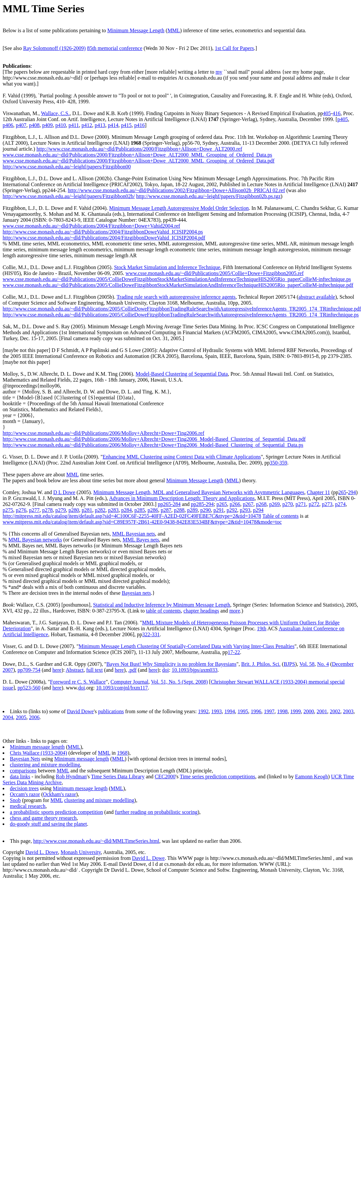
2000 (308, 711)
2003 (348, 711)
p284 (126, 510)
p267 (248, 504)
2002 (335, 711)
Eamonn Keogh (311, 776)
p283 (113, 510)
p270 (287, 504)
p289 (192, 510)
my (218, 72)
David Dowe (80, 711)
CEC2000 (165, 776)
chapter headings (201, 611)
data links (20, 776)
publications (111, 711)
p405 (342, 119)
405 (327, 113)
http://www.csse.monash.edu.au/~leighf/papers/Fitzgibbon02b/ (69, 196)
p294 (258, 510)
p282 (100, 510)
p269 (274, 504)
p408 (34, 125)
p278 (47, 510)
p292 (232, 510)
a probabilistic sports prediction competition (56, 812)
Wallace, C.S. (55, 113)
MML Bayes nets (141, 539)
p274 (340, 504)
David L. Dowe (41, 852)
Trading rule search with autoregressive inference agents (176, 297)
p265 (221, 504)
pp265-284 (169, 504)
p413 (100, 125)
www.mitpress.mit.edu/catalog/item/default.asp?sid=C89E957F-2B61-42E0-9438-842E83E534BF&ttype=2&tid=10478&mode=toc (142, 522)
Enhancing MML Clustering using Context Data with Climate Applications (182, 457)
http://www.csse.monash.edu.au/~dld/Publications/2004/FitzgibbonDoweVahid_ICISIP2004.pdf (104, 237)
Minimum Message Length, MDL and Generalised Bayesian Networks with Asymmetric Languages (198, 492)
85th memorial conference (114, 48)
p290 (205, 510)
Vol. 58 (307, 664)
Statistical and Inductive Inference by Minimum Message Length (161, 605)
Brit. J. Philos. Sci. (261, 664)
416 (337, 113)
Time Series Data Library (117, 776)
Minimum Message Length (135, 30)
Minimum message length (37, 747)
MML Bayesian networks (35, 539)
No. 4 (323, 664)
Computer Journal (129, 682)
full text (94, 670)
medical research (27, 806)
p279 (60, 510)
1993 (216, 711)
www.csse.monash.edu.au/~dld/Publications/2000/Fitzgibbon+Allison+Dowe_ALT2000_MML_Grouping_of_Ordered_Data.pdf (138, 160)
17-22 (234, 652)
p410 (60, 125)
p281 (87, 510)
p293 (245, 510)
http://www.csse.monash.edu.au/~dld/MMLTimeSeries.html (96, 841)
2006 (34, 717)
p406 (8, 125)
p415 (126, 125)
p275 (8, 510)
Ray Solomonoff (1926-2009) (54, 48)
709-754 (31, 670)
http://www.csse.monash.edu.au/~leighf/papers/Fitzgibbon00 (67, 166)
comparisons (23, 770)
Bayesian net (135, 593)
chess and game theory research (43, 818)
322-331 (151, 634)
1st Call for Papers (234, 48)
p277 (34, 510)
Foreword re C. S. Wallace (78, 682)
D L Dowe (64, 492)
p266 (235, 504)
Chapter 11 (318, 492)
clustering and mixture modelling (45, 764)
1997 (269, 711)
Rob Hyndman (71, 776)
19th (261, 628)
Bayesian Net (24, 759)
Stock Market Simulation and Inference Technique (167, 267)
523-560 (31, 687)
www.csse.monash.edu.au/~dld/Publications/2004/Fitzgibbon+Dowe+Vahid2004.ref (91, 226)
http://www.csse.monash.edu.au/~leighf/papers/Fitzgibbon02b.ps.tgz (208, 196)
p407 (21, 125)
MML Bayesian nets (133, 534)
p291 (218, 510)
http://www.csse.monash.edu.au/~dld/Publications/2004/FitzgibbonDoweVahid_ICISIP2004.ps (103, 232)
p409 (47, 125)
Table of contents (281, 516)
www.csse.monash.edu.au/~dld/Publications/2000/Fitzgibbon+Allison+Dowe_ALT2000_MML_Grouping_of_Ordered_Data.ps (137, 155)
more (234, 611)
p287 (166, 510)
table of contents (163, 611)
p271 (300, 504)
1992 (203, 711)
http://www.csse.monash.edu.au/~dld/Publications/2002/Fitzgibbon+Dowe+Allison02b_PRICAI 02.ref (176, 190)
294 (352, 492)
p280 (74, 510)
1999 (295, 711)
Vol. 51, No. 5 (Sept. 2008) (179, 682)
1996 (256, 711)
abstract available (316, 297)
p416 (139, 125)
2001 (322, 711)
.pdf (132, 670)
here (57, 670)
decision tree (23, 788)
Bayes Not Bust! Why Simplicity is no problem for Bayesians (171, 664)
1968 (122, 753)
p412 (86, 125)
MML (173, 30)
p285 (139, 510)
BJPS (289, 664)
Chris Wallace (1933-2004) (38, 753)
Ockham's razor (59, 794)
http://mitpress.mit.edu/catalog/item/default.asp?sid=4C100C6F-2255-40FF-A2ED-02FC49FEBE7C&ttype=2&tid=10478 (132, 516)
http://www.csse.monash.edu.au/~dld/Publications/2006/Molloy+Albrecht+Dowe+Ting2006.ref (103, 433)
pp (20, 670)
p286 (153, 510)
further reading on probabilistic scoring (156, 812)
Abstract (75, 670)
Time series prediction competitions (217, 776)
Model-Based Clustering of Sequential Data (182, 374)
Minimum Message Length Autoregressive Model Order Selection (179, 208)
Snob (15, 800)
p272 (314, 504)
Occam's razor (25, 794)
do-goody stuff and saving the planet (48, 824)
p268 (261, 504)
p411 (74, 125)
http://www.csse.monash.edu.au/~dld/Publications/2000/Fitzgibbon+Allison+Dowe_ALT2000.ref (139, 149)
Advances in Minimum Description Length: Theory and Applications (182, 498)
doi (165, 670)
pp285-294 (202, 504)
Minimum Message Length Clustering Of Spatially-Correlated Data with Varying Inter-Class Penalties (186, 646)
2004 (8, 717)
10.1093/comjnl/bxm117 (122, 687)
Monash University (81, 852)
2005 (21, 717)
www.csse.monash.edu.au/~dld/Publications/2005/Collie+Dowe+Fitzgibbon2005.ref (214, 273)
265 (342, 492)
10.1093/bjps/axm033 (194, 670)
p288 (179, 510)
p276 (21, 510)
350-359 (278, 462)
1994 (229, 711)
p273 (327, 504)
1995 (242, 711)
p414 (113, 125)
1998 (282, 711)
